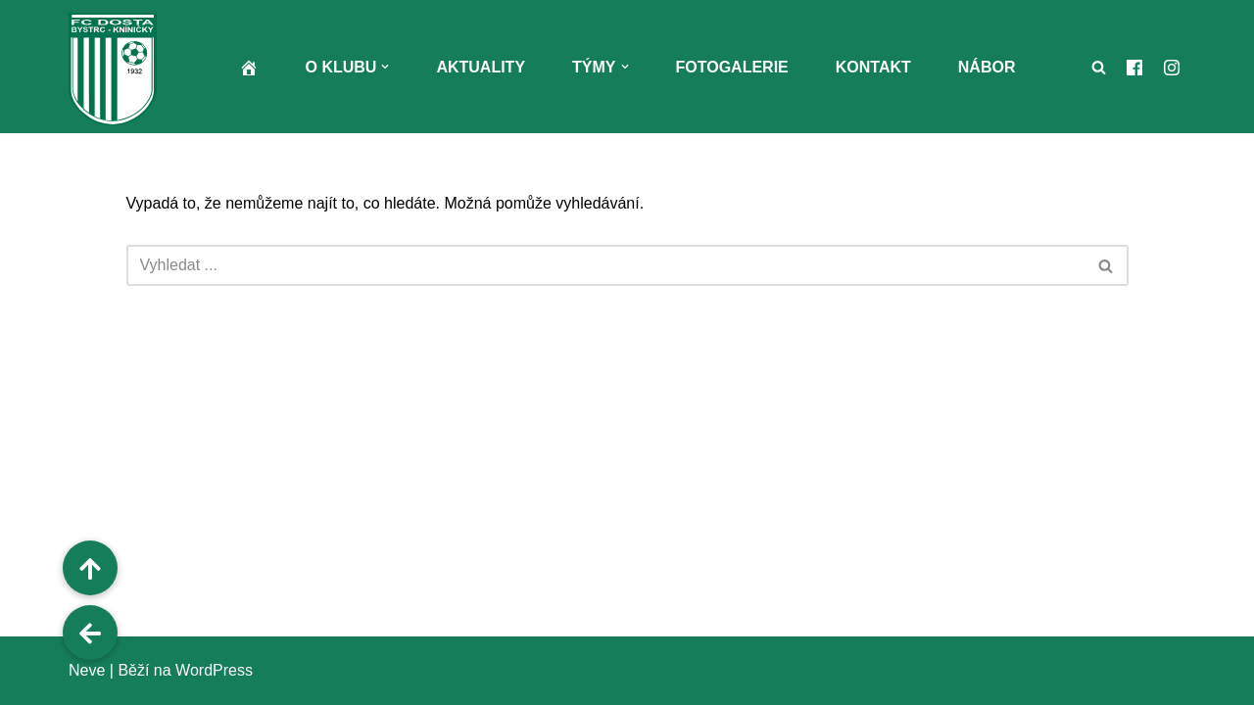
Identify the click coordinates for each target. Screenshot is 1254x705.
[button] (385, 66)
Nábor (987, 67)
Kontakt (873, 67)
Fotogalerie (732, 67)
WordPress (214, 670)
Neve (87, 670)
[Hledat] (1098, 67)
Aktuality (480, 67)
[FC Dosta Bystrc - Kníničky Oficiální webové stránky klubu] (118, 69)
